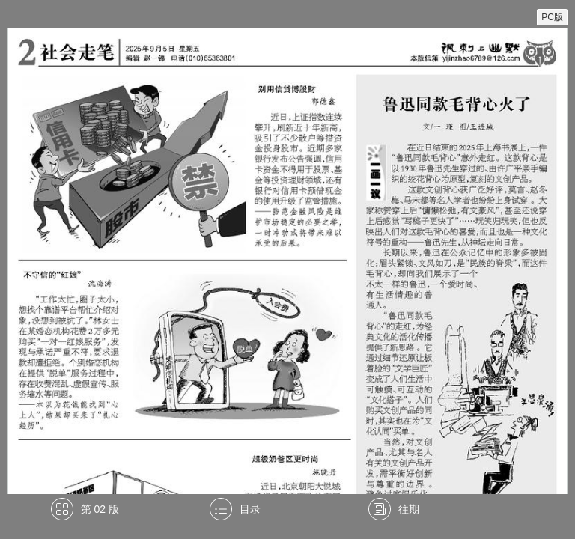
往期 (408, 509)
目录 (250, 509)
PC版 (552, 17)
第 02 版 (100, 509)
